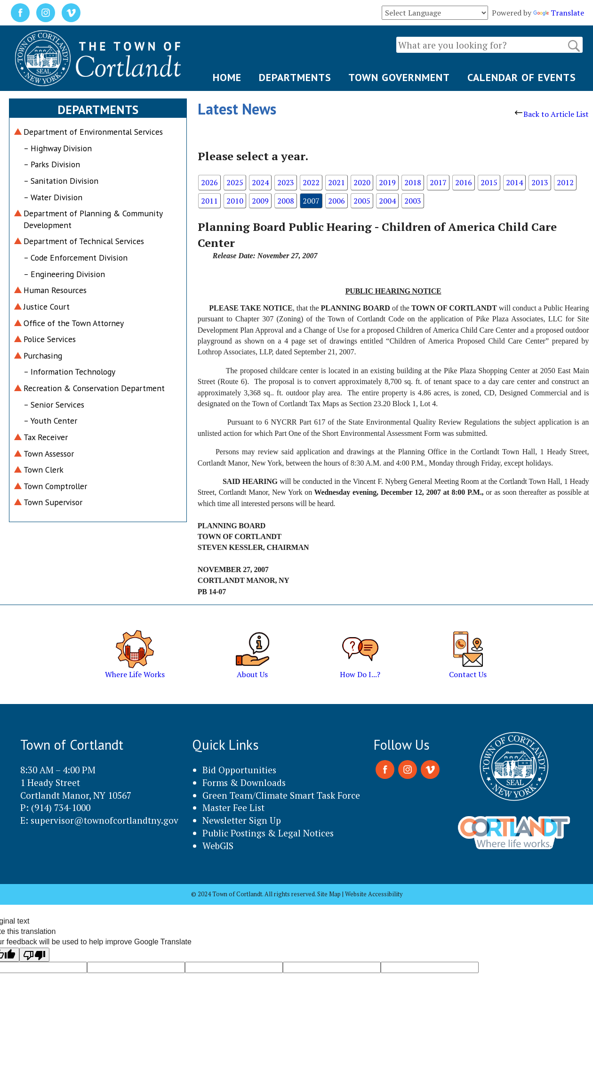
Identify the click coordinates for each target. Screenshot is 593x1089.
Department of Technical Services (84, 241)
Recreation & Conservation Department (94, 388)
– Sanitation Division (61, 180)
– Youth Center (50, 420)
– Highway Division (58, 148)
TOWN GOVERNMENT (399, 77)
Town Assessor (49, 453)
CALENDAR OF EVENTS (521, 77)
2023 (285, 182)
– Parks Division (52, 164)
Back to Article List (552, 114)
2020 (361, 182)
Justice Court (47, 306)
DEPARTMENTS (295, 77)
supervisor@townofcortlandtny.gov (104, 820)
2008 (285, 201)
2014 (514, 182)
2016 (463, 182)
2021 (336, 182)
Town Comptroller (55, 486)
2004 (387, 201)
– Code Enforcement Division (76, 257)
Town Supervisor (53, 502)
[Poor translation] (34, 955)
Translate (558, 13)
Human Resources (55, 290)
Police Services (50, 339)
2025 (234, 182)
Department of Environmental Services (93, 131)
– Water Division (53, 197)
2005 (361, 201)
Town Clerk (44, 469)
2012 (565, 182)
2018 (412, 182)
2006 (336, 201)
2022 (311, 182)
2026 (209, 182)
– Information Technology (69, 371)
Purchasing (43, 355)
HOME (227, 77)
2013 (539, 182)
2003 (412, 201)
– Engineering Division (64, 274)
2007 (311, 201)
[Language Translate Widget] (435, 13)
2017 (438, 182)
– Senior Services (54, 404)
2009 (260, 201)
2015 (489, 182)
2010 (234, 201)
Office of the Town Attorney (74, 323)
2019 (387, 182)
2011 (209, 201)
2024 (260, 182)
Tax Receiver (46, 437)
